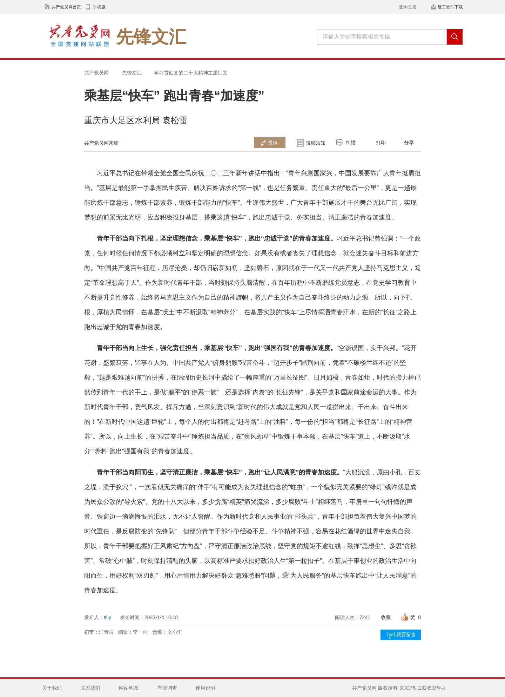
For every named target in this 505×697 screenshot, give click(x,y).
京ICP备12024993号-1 (422, 688)
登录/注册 (408, 7)
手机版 (99, 7)
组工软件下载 (450, 7)
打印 (381, 142)
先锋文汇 (132, 72)
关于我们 (52, 688)
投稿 (273, 142)
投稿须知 (315, 143)
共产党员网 (96, 72)
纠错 (351, 142)
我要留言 (406, 634)
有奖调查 (167, 688)
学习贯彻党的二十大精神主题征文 (191, 72)
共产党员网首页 (66, 7)
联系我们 (90, 688)
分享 (409, 142)
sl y (107, 617)
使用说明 (205, 688)
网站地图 (129, 688)
